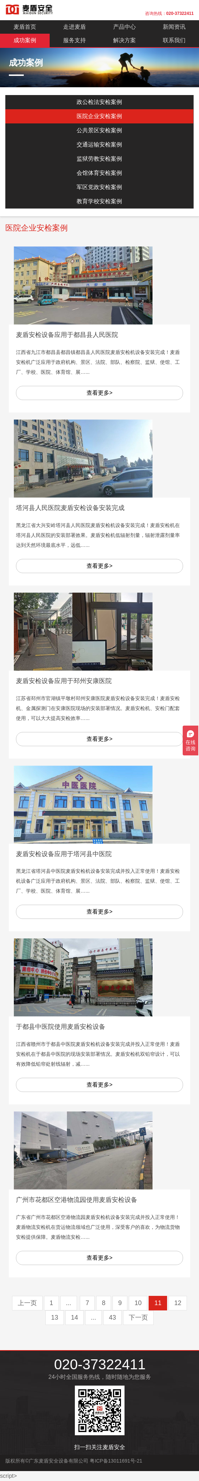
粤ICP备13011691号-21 (116, 1461)
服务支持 (74, 40)
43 (112, 1317)
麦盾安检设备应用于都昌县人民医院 (67, 334)
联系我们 (174, 40)
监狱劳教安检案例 (99, 159)
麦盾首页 (24, 27)
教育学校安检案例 (99, 201)
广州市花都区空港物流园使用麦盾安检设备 (76, 1199)
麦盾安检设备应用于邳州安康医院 (64, 680)
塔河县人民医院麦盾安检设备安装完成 (70, 507)
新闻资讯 (174, 27)
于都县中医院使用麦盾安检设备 (60, 1026)
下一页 (138, 1317)
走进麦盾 (74, 27)
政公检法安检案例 (99, 102)
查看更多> (99, 393)
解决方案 (124, 40)
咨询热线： (169, 13)
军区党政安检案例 (99, 187)
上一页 (27, 1303)
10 (138, 1303)
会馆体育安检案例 (99, 173)
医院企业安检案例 (99, 116)
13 (54, 1317)
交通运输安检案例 (99, 145)
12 (177, 1303)
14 (74, 1317)
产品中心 (124, 27)
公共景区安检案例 (99, 130)
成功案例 (24, 40)
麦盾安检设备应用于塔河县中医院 (64, 854)
